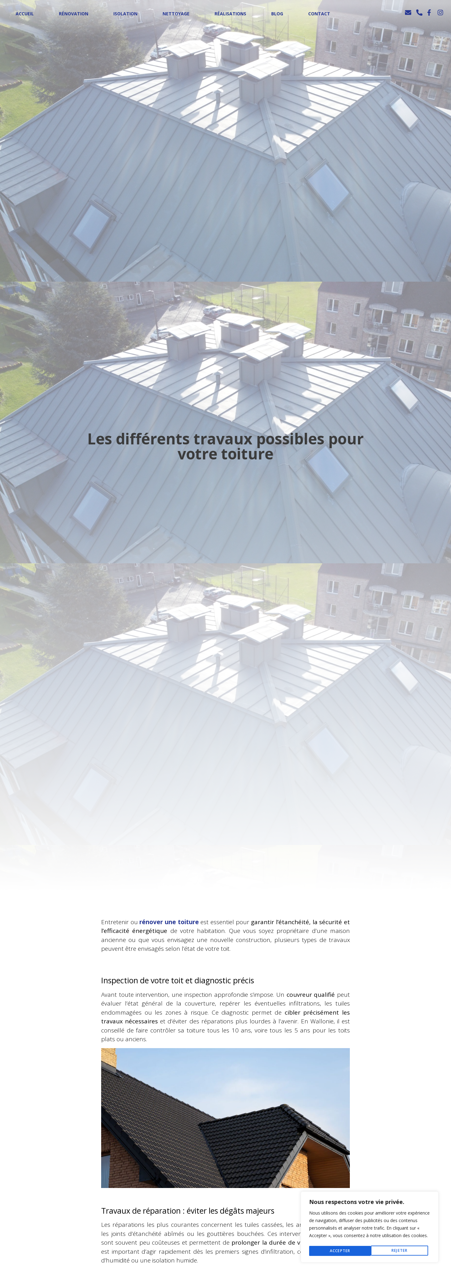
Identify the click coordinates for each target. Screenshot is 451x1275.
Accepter (399, 1250)
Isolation (125, 14)
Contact (319, 14)
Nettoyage (176, 14)
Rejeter (337, 1250)
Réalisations (230, 14)
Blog (277, 14)
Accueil (25, 14)
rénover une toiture (169, 922)
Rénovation (73, 14)
